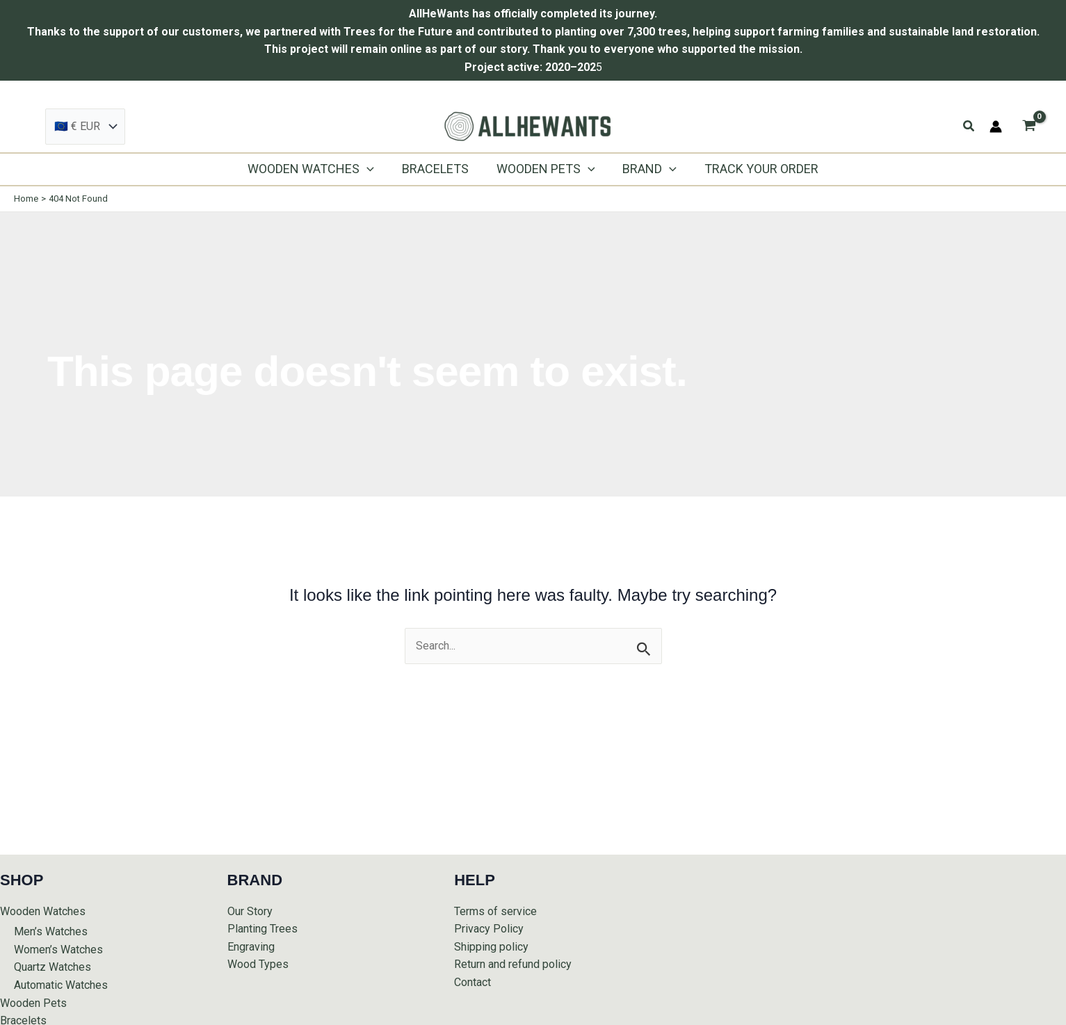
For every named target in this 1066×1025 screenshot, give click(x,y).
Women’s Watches (58, 949)
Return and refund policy (513, 964)
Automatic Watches (61, 985)
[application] (372, 169)
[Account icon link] (996, 126)
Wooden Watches (43, 911)
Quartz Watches (52, 967)
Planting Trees (262, 928)
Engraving (251, 946)
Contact (472, 982)
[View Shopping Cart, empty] (1029, 127)
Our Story (250, 911)
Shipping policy (491, 946)
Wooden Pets (33, 1003)
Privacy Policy (489, 928)
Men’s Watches (51, 931)
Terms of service (495, 911)
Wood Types (258, 964)
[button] (969, 126)
